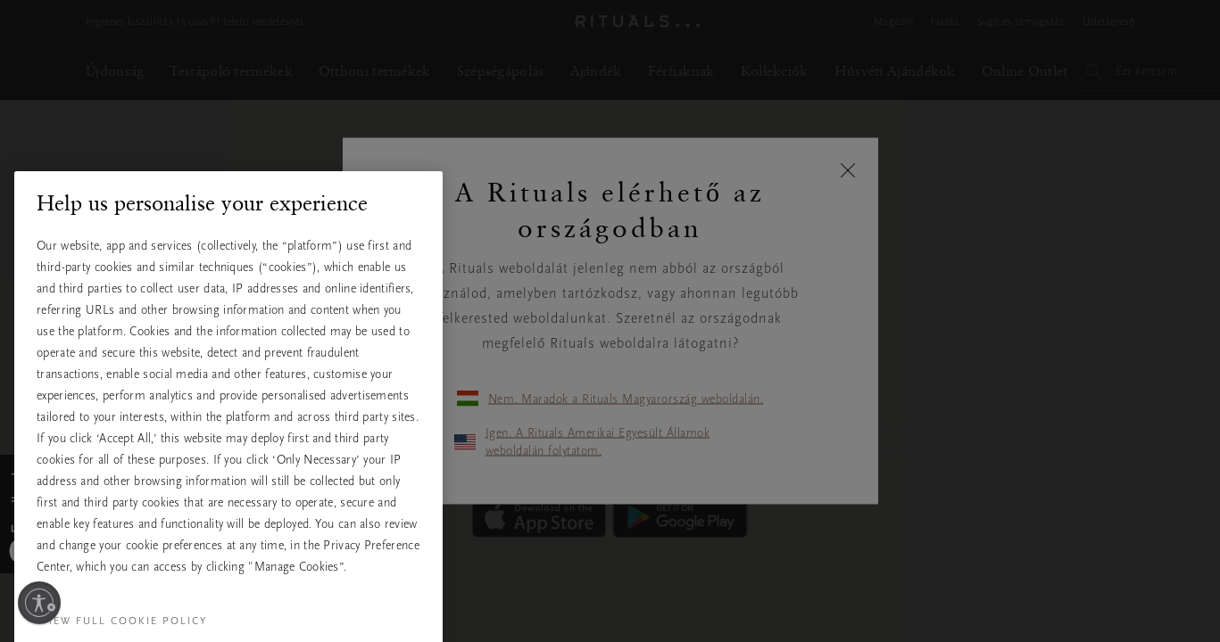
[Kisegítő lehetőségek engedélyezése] (39, 602)
